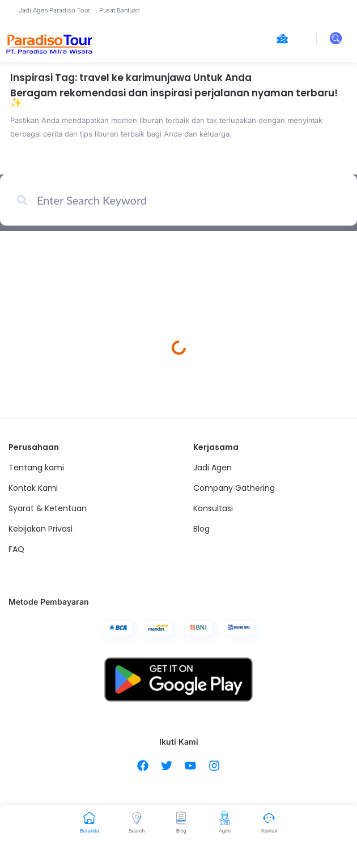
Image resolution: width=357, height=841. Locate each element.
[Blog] (181, 818)
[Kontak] (269, 818)
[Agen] (225, 818)
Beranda (89, 831)
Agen (225, 831)
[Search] (137, 818)
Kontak (269, 831)
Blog (181, 831)
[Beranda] (89, 818)
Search (137, 831)
